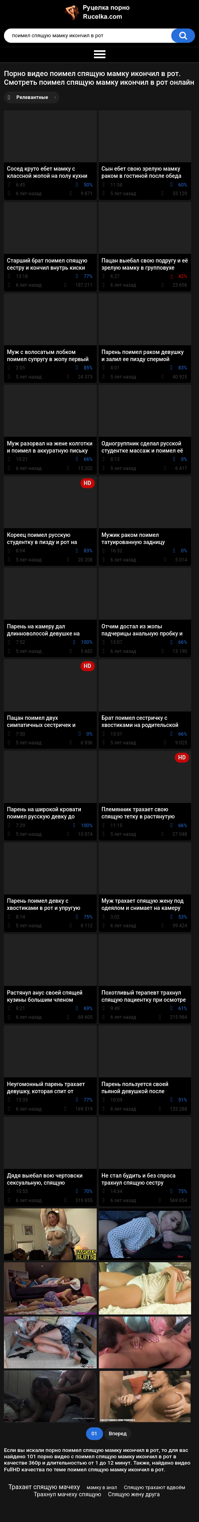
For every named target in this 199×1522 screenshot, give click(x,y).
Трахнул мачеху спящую (67, 1494)
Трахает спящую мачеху (44, 1487)
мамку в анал (102, 1487)
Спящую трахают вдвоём (154, 1487)
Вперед (118, 1433)
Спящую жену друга (134, 1494)
